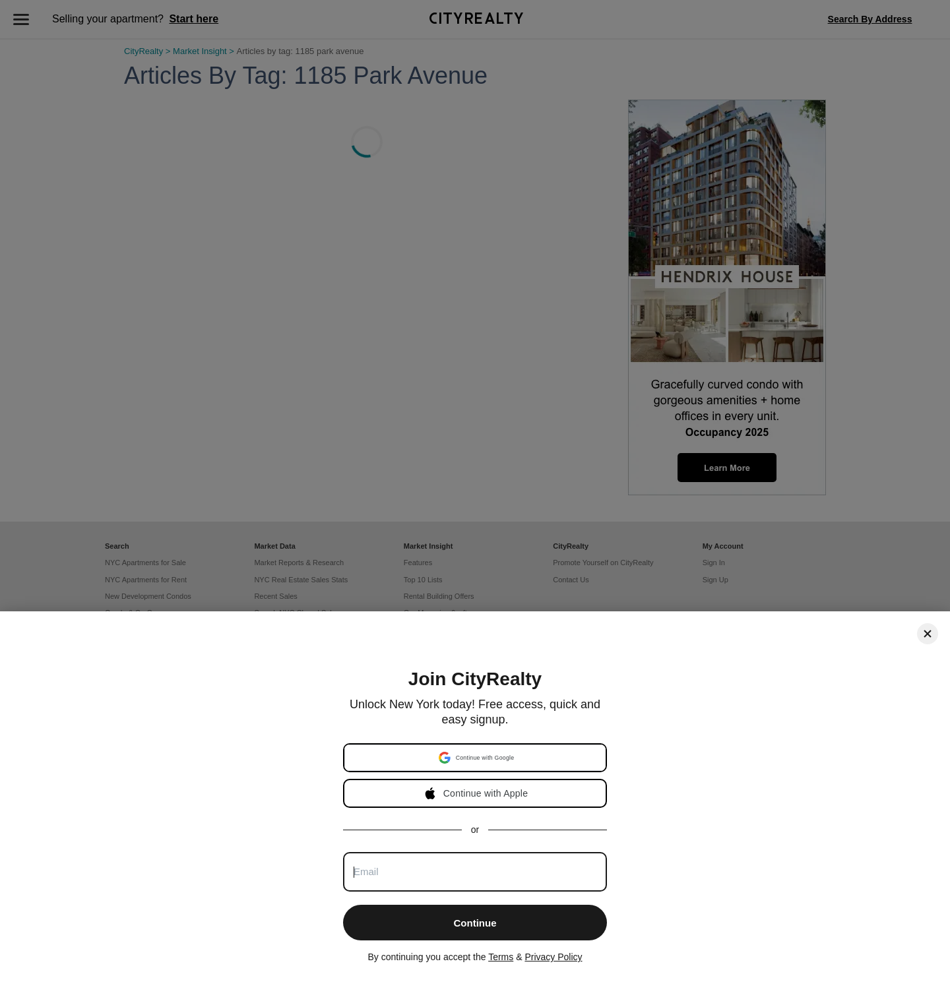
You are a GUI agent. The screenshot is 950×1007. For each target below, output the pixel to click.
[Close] (927, 633)
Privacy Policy (553, 957)
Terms (500, 957)
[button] (476, 758)
